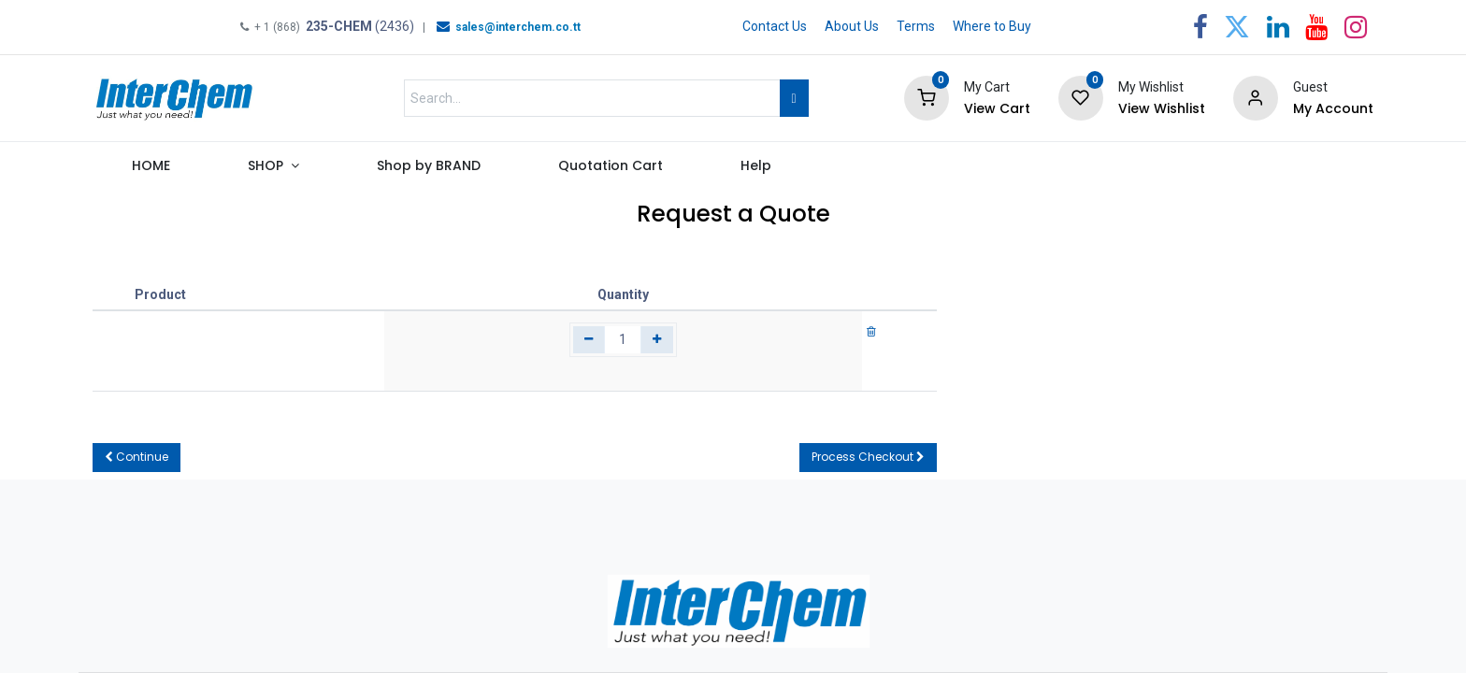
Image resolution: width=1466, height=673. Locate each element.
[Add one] (656, 340)
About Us (852, 26)
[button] (136, 457)
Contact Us (774, 26)
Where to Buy (992, 26)
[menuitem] (151, 170)
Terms (916, 26)
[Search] (794, 98)
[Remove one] (589, 340)
